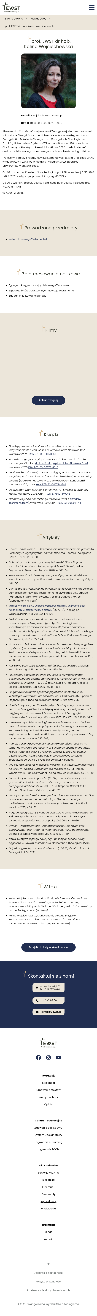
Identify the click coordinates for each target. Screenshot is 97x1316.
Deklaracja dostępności (48, 1273)
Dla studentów (48, 1165)
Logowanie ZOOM (48, 1149)
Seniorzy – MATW (48, 1172)
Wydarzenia (48, 1208)
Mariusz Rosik (43, 464)
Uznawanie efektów (48, 1090)
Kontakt (48, 1239)
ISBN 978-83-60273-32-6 (51, 485)
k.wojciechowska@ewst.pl (41, 115)
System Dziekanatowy (48, 1135)
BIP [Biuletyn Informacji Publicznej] (48, 1264)
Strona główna (14, 18)
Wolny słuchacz (48, 1097)
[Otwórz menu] (91, 7)
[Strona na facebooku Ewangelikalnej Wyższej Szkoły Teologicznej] (38, 1058)
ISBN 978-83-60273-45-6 (44, 467)
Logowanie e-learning (48, 1142)
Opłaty (48, 1104)
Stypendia (48, 1083)
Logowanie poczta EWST (48, 1128)
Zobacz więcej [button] (48, 400)
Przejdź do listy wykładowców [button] (48, 948)
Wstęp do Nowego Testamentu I (29, 239)
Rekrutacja (49, 1075)
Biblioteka (48, 1180)
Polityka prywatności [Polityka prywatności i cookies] (48, 1281)
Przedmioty (49, 1194)
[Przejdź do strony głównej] (11, 7)
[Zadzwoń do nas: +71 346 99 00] (48, 1000)
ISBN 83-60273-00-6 (58, 494)
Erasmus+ (48, 1187)
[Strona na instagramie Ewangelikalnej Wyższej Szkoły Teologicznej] (48, 1058)
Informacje (49, 1225)
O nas (48, 1232)
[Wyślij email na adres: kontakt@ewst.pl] (48, 1011)
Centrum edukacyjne (48, 1120)
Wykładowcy (38, 18)
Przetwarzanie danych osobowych (48, 1290)
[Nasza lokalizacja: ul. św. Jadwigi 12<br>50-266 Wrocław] (48, 987)
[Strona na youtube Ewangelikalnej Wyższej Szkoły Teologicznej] (58, 1058)
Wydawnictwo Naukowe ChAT (72, 464)
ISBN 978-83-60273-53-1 (44, 454)
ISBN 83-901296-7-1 (71, 503)
